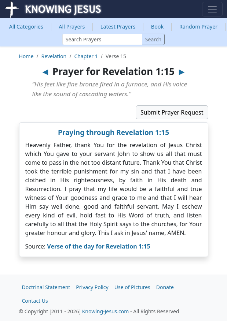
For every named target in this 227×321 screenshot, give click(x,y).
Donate (165, 287)
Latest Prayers (117, 26)
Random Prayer (198, 26)
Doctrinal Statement (46, 287)
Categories (26, 26)
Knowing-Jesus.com (105, 311)
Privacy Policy (92, 287)
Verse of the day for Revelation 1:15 (98, 246)
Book (157, 26)
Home (26, 56)
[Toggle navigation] (212, 9)
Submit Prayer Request (172, 112)
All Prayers (72, 26)
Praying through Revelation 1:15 (113, 132)
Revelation (54, 56)
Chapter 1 (86, 56)
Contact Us (35, 300)
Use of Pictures (132, 287)
